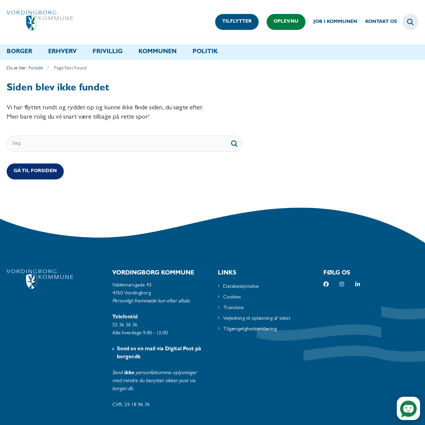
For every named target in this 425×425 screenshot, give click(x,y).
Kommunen (157, 52)
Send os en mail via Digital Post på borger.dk (159, 353)
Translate (233, 308)
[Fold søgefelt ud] (410, 22)
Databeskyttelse (241, 286)
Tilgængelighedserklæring (250, 329)
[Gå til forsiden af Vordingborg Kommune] (40, 22)
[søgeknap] (234, 144)
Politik (205, 52)
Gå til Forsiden (35, 171)
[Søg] (124, 144)
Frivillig (108, 52)
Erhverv (62, 52)
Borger (19, 52)
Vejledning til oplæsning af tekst (257, 318)
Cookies (232, 297)
